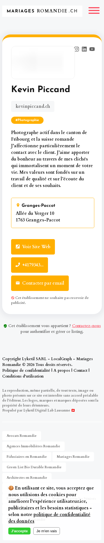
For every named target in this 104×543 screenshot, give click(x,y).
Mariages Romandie (73, 456)
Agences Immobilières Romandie (33, 446)
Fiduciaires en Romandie (27, 456)
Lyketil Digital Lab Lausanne (46, 410)
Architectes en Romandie (27, 477)
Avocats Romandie (22, 436)
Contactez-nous (86, 325)
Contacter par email (40, 283)
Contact (80, 370)
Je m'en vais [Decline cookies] (46, 531)
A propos (62, 370)
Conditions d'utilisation (23, 376)
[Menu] (94, 11)
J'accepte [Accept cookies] (19, 531)
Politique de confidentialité (26, 370)
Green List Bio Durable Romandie (34, 467)
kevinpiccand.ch (33, 106)
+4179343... (30, 265)
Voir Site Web (33, 247)
